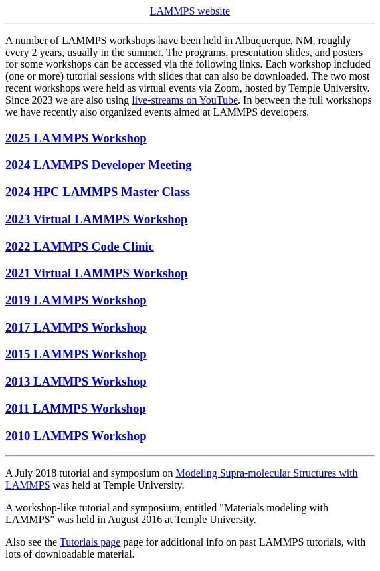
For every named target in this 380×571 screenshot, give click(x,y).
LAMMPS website (190, 11)
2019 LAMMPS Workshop (76, 300)
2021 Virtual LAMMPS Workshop (96, 273)
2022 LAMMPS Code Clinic (79, 246)
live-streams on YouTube (185, 100)
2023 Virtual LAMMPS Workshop (96, 219)
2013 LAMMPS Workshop (76, 381)
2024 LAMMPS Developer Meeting (98, 164)
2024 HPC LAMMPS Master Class (97, 192)
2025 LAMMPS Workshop (76, 138)
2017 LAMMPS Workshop (76, 327)
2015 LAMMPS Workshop (76, 354)
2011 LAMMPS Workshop (75, 408)
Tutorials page (90, 542)
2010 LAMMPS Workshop (76, 436)
